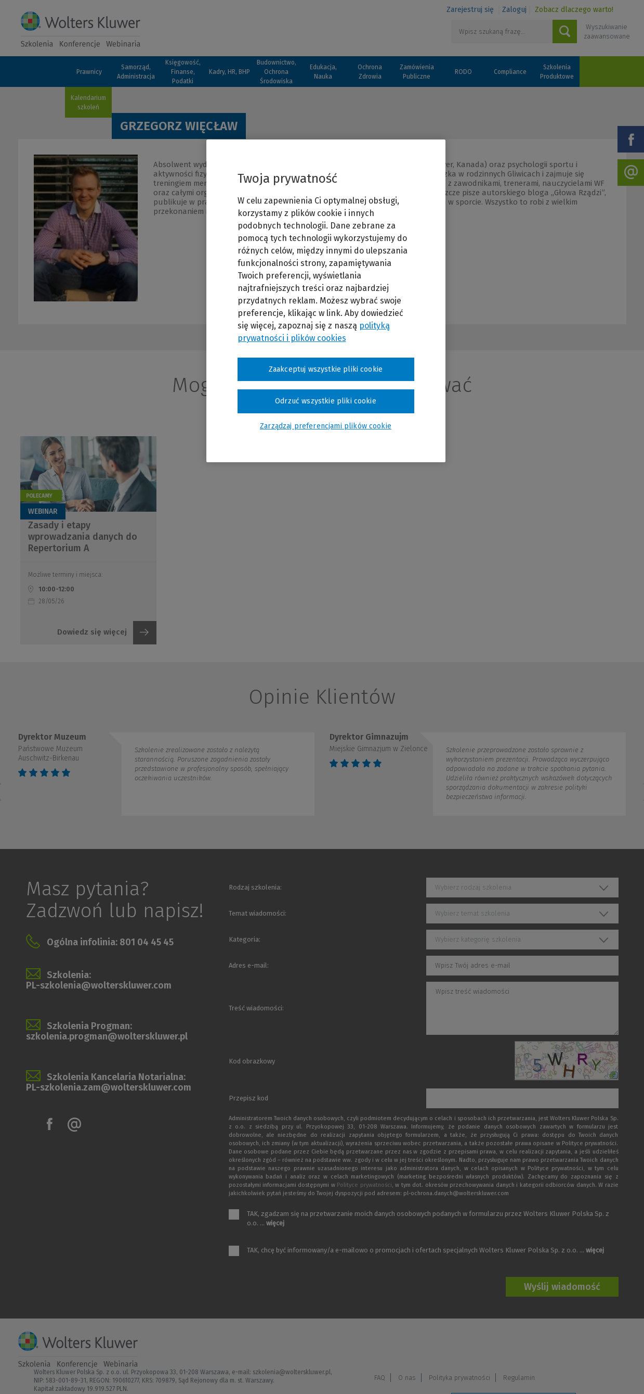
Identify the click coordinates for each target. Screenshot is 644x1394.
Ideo (619, 1372)
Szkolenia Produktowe (557, 72)
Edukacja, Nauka (323, 72)
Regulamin (605, 1345)
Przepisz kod (248, 1098)
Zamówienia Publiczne (417, 72)
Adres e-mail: (249, 965)
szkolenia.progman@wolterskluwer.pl (107, 1036)
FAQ (466, 1345)
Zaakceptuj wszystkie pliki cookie (326, 369)
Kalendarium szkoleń (88, 102)
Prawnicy (89, 71)
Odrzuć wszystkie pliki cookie (325, 401)
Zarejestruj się (470, 9)
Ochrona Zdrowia (370, 72)
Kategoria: (244, 939)
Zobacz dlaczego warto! (574, 9)
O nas (493, 1345)
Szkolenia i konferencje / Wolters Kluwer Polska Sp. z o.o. (80, 29)
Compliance (510, 71)
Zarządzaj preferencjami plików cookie (513, 1372)
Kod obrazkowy (252, 1061)
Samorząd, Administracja (136, 72)
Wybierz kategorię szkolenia (478, 939)
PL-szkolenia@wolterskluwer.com (99, 985)
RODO (463, 71)
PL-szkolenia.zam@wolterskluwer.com (108, 1087)
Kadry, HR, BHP (229, 71)
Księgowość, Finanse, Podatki (183, 72)
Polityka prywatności (545, 1345)
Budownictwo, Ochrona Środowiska (276, 72)
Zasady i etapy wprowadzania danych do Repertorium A (82, 536)
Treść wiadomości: (256, 1008)
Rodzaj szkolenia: (255, 887)
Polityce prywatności (364, 1185)
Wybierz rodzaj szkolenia (473, 887)
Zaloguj (514, 9)
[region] (325, 301)
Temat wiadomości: (257, 913)
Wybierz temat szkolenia (472, 913)
